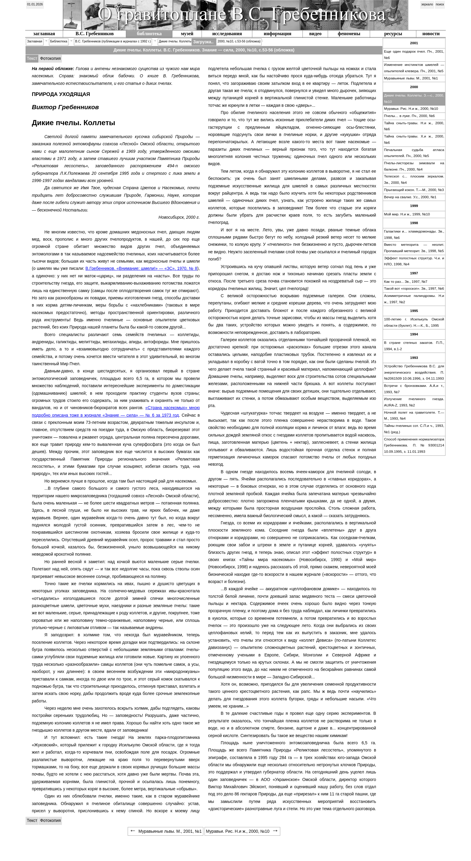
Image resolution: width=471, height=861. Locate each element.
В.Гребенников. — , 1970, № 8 (141, 268)
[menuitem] (35, 5)
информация (277, 33)
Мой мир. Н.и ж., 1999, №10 (407, 214)
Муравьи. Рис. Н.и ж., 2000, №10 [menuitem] (242, 831)
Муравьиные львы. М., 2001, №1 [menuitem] (165, 831)
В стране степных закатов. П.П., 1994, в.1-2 (414, 346)
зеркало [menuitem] (427, 4)
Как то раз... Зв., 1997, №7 (405, 281)
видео (315, 33)
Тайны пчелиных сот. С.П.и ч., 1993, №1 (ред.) (414, 429)
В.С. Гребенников (94, 33)
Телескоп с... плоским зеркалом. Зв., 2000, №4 (414, 179)
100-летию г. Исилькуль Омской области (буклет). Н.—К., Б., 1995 (414, 322)
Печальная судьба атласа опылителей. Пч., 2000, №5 (414, 153)
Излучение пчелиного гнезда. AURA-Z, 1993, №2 (414, 402)
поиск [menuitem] (440, 4)
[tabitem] (50, 59)
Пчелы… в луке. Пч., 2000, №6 (409, 116)
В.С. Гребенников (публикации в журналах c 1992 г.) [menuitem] (113, 41)
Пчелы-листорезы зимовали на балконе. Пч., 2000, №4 (414, 166)
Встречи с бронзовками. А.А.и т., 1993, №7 (414, 389)
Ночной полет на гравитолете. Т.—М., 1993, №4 (414, 415)
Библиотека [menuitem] (58, 41)
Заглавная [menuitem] (34, 41)
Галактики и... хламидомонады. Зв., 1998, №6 (414, 234)
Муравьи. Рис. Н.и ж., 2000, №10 (411, 108)
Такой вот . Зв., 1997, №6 (414, 288)
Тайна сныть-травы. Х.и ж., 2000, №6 (414, 139)
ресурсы (393, 33)
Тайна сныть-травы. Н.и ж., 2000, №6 (414, 126)
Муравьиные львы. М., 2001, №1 (411, 78)
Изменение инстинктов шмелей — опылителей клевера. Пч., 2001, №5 (414, 68)
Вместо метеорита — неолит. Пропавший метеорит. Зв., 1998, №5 (414, 247)
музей (187, 33)
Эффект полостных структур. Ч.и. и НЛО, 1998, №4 (414, 261)
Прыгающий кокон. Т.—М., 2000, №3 (414, 190)
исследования (227, 33)
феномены (349, 33)
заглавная (44, 33)
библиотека (149, 33)
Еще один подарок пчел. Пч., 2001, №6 (414, 54)
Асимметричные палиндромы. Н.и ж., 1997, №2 (414, 299)
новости (431, 33)
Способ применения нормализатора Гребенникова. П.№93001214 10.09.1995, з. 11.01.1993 (414, 445)
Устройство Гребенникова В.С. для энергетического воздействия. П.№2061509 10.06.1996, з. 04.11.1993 (414, 372)
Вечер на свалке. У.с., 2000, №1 (410, 197)
